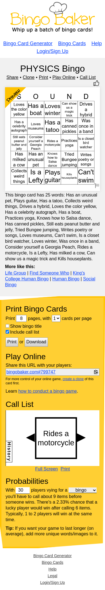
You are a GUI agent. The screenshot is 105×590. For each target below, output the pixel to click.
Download (36, 341)
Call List (88, 77)
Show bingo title (24, 326)
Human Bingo (66, 278)
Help (97, 43)
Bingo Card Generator (27, 43)
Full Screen (46, 469)
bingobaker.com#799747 (30, 372)
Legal (52, 576)
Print (43, 77)
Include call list (22, 332)
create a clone (72, 379)
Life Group (15, 273)
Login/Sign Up (52, 51)
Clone (28, 77)
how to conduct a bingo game (47, 391)
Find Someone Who (49, 273)
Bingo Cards (72, 43)
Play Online (63, 77)
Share (12, 77)
